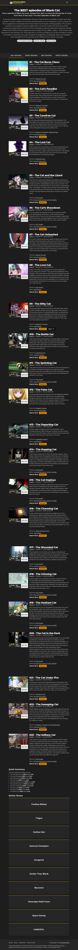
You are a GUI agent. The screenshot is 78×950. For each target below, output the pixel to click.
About (16, 942)
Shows (11, 942)
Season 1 (32, 64)
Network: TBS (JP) (39, 41)
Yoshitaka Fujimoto (42, 439)
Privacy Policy (31, 942)
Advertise (22, 942)
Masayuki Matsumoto (42, 531)
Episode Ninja (65, 942)
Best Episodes (16, 55)
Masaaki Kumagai (41, 408)
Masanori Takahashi (42, 132)
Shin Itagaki (39, 197)
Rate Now (24, 74)
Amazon (43, 83)
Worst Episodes (31, 55)
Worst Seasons (62, 55)
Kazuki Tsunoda (41, 79)
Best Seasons (46, 55)
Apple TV (51, 329)
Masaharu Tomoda (41, 105)
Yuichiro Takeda (51, 200)
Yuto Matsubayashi (54, 725)
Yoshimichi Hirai (53, 132)
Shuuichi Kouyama (40, 81)
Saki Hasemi (37, 289)
